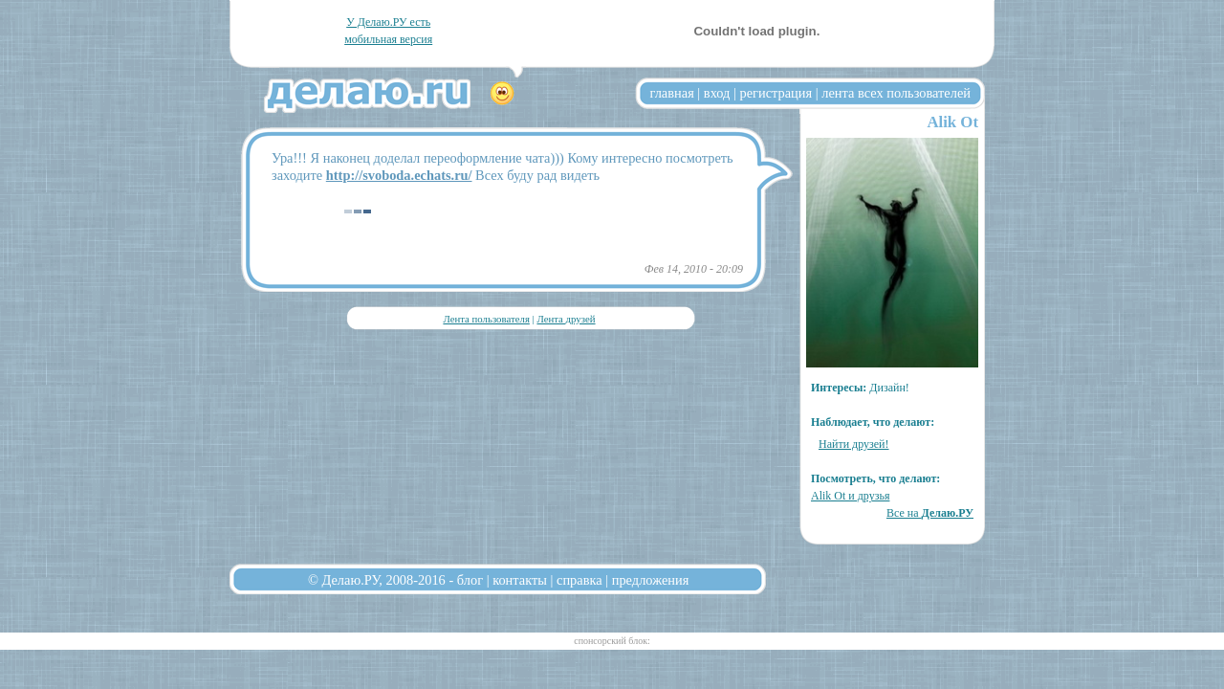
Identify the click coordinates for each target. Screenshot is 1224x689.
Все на (929, 513)
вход (717, 92)
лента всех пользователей (896, 92)
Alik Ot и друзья (850, 495)
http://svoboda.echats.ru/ (399, 175)
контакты (519, 580)
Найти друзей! (854, 444)
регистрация (775, 92)
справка (579, 580)
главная (672, 92)
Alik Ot (952, 122)
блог (470, 580)
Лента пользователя (486, 318)
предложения (650, 580)
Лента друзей (565, 318)
